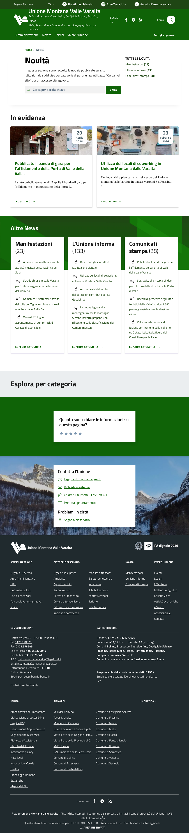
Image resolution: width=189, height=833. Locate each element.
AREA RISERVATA (92, 827)
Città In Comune (89, 818)
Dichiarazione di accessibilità (27, 717)
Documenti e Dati (20, 590)
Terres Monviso (62, 717)
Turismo (93, 601)
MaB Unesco (61, 746)
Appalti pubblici (63, 584)
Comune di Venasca (107, 757)
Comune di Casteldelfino (68, 769)
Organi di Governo (21, 573)
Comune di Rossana (107, 746)
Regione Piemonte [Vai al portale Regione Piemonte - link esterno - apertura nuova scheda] (23, 4)
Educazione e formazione (68, 607)
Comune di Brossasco (66, 763)
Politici (14, 607)
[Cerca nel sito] (171, 20)
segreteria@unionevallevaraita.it (37, 663)
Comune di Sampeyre (108, 752)
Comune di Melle (106, 729)
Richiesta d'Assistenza (23, 740)
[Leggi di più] (25, 201)
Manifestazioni (134, 573)
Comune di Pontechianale (111, 740)
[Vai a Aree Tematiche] (113, 4)
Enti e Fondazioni (20, 596)
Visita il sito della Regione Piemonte (75, 735)
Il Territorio (160, 584)
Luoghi (158, 578)
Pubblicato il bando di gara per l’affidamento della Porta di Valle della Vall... (49, 168)
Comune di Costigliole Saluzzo (113, 712)
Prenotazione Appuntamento (27, 729)
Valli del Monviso (64, 712)
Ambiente (59, 578)
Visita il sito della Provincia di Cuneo (75, 740)
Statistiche (16, 780)
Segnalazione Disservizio (25, 735)
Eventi (158, 573)
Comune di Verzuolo (107, 763)
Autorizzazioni (62, 590)
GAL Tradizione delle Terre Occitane (74, 752)
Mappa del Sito (19, 786)
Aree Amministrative (22, 578)
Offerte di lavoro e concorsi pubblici (74, 729)
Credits (14, 769)
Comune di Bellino (64, 757)
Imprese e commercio (66, 613)
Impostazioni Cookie (22, 763)
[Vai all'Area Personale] (152, 4)
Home (28, 49)
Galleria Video (162, 596)
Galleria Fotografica (165, 590)
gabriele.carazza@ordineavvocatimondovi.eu (131, 676)
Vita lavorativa (97, 607)
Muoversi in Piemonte (66, 723)
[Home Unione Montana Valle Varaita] (62, 20)
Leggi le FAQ (17, 723)
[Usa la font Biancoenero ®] (77, 4)
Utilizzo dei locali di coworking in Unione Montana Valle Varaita (131, 166)
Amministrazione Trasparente (27, 712)
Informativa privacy (21, 752)
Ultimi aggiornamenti (22, 775)
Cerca (113, 90)
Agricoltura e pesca (65, 573)
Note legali (16, 757)
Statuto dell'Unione (22, 746)
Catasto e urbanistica (66, 596)
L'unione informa (135, 578)
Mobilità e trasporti (100, 573)
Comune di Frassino (107, 717)
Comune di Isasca (106, 723)
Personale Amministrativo (25, 601)
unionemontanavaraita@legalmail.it (39, 659)
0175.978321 (23, 642)
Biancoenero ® (108, 823)
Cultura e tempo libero (67, 601)
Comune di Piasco (106, 735)
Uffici (13, 584)
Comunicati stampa (136, 584)
